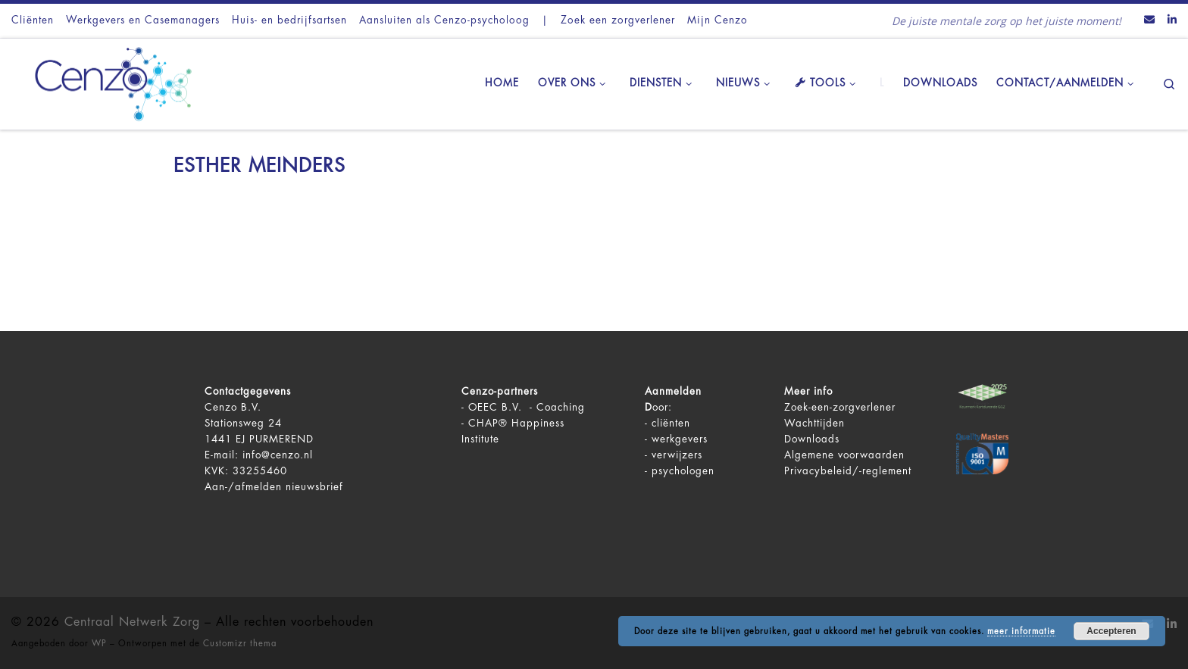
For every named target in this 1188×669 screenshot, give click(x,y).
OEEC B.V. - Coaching (526, 407)
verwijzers (677, 455)
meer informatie (1021, 631)
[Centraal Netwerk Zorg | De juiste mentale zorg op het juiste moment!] (106, 82)
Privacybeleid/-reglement (847, 471)
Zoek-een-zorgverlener (840, 407)
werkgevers (680, 439)
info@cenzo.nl (277, 455)
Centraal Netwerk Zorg (132, 622)
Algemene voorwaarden (844, 455)
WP (99, 643)
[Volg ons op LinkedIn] (1172, 20)
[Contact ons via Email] (1149, 20)
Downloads (811, 439)
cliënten (671, 423)
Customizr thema (240, 643)
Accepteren (1111, 631)
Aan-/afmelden (243, 487)
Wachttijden (814, 423)
